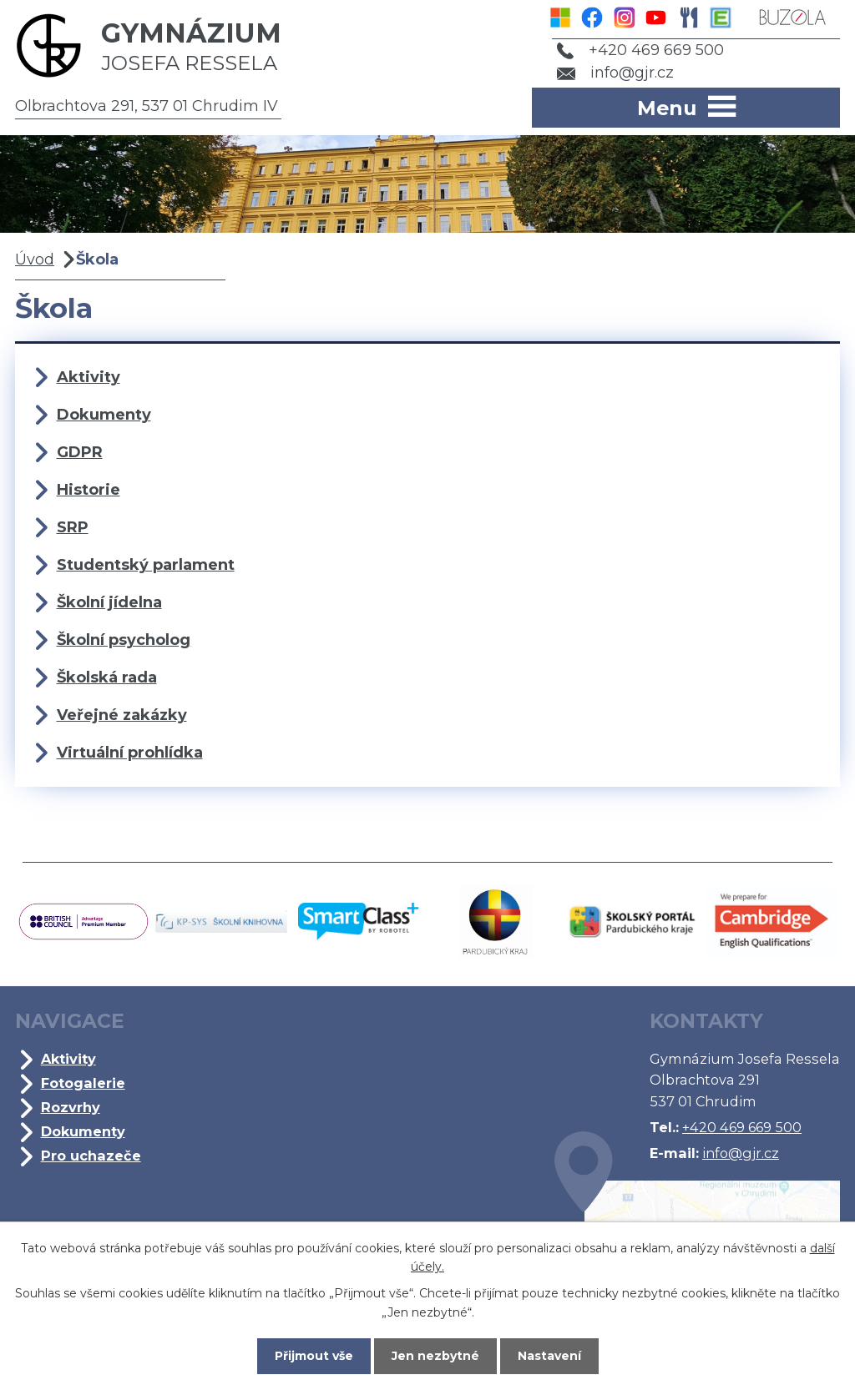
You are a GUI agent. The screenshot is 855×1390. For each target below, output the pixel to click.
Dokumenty (104, 414)
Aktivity (88, 377)
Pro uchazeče (91, 1155)
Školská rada (107, 677)
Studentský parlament (146, 565)
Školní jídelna (109, 602)
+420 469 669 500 (640, 50)
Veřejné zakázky (122, 715)
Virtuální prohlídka (130, 752)
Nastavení (549, 1355)
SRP (73, 527)
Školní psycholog (123, 640)
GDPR (80, 452)
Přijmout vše (314, 1355)
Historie (88, 490)
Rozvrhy (70, 1107)
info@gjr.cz (616, 72)
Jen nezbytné (435, 1355)
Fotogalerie (83, 1083)
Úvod (34, 259)
